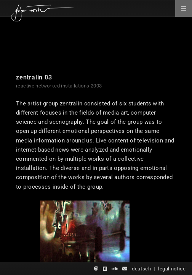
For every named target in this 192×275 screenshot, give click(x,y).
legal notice (172, 269)
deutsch (141, 269)
